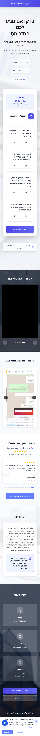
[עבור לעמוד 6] (21, 487)
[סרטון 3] (19, 342)
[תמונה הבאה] (6, 397)
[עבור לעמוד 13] (8, 487)
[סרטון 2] (20, 342)
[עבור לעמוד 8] (17, 487)
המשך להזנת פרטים (20, 231)
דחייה (32, 732)
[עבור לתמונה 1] (24, 424)
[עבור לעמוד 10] (14, 487)
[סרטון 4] (17, 342)
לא (14, 144)
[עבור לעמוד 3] (27, 487)
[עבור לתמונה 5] (16, 424)
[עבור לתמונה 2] (21, 424)
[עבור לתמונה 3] (19, 424)
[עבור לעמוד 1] (32, 487)
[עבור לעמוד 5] (23, 487)
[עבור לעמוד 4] (25, 487)
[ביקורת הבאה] (6, 473)
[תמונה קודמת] (34, 397)
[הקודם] (5, 342)
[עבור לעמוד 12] (10, 487)
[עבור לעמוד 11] (12, 487)
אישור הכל (7, 732)
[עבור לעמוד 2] (29, 487)
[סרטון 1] (23, 342)
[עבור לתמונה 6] (14, 424)
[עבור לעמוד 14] (6, 487)
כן (26, 144)
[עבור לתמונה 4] (17, 424)
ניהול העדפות (20, 732)
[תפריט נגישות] (5, 723)
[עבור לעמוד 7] (19, 487)
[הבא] (35, 342)
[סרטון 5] (15, 342)
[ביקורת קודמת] (33, 473)
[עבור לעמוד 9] (16, 487)
